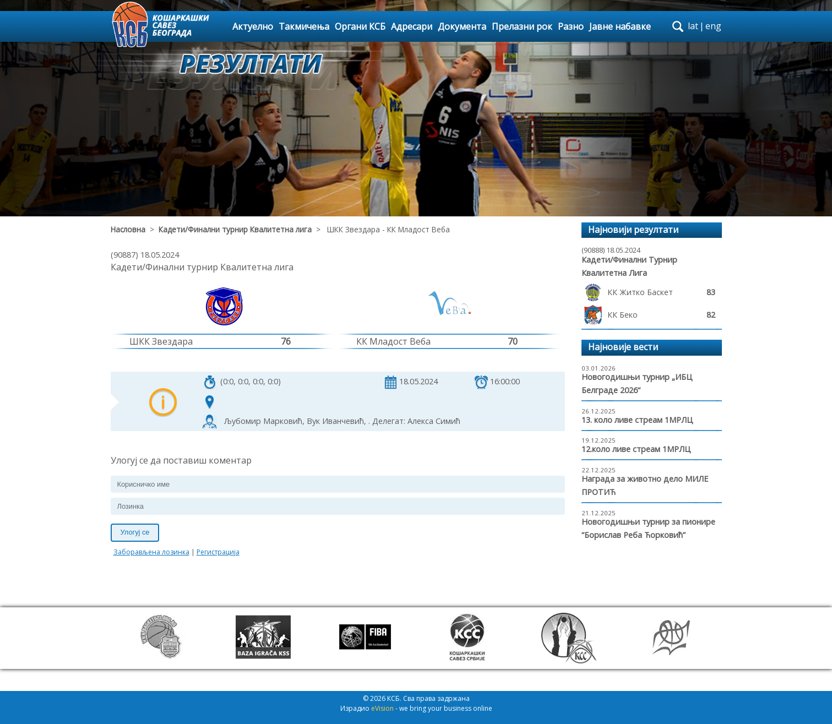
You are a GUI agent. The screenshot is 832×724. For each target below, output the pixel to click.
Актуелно (252, 26)
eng (713, 26)
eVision (382, 708)
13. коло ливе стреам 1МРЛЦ (637, 420)
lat (693, 26)
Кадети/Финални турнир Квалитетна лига (235, 229)
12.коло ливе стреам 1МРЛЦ (636, 449)
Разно (571, 26)
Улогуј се (135, 532)
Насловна (128, 229)
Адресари (411, 26)
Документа (462, 26)
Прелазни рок (522, 26)
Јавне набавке (620, 26)
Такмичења (304, 26)
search (678, 26)
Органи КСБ (360, 26)
